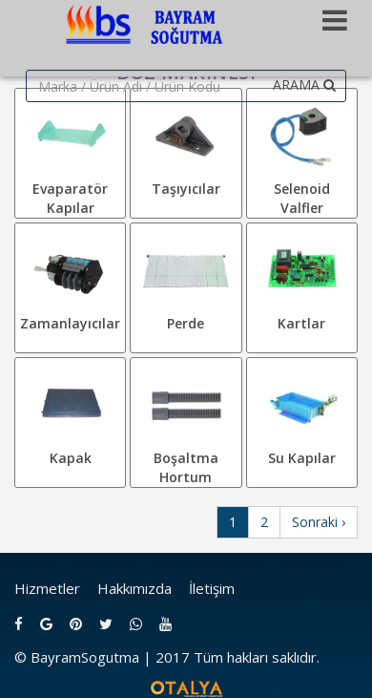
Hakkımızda (134, 588)
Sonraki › (318, 522)
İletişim (212, 588)
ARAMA (304, 84)
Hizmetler (47, 588)
